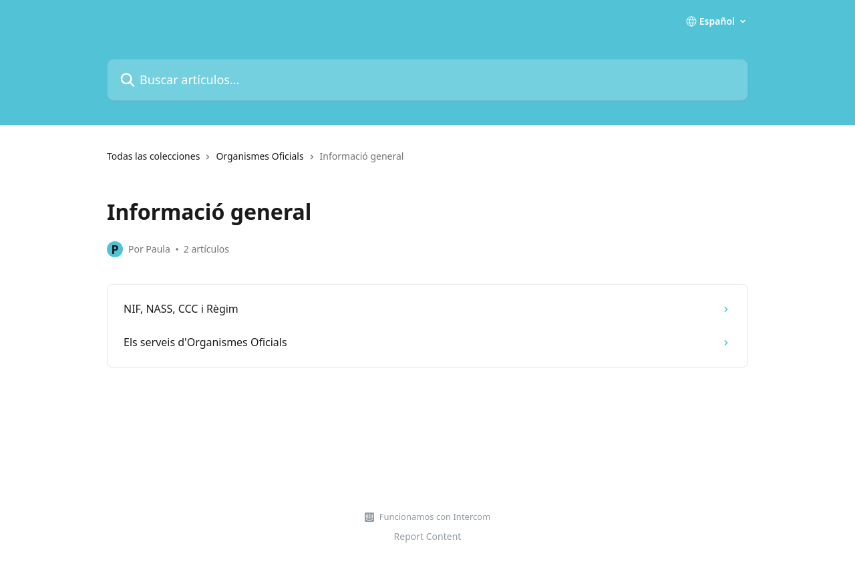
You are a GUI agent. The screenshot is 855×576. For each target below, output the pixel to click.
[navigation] (427, 161)
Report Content (428, 536)
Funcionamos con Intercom (435, 517)
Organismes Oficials (259, 156)
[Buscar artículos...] (427, 80)
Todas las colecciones (153, 156)
